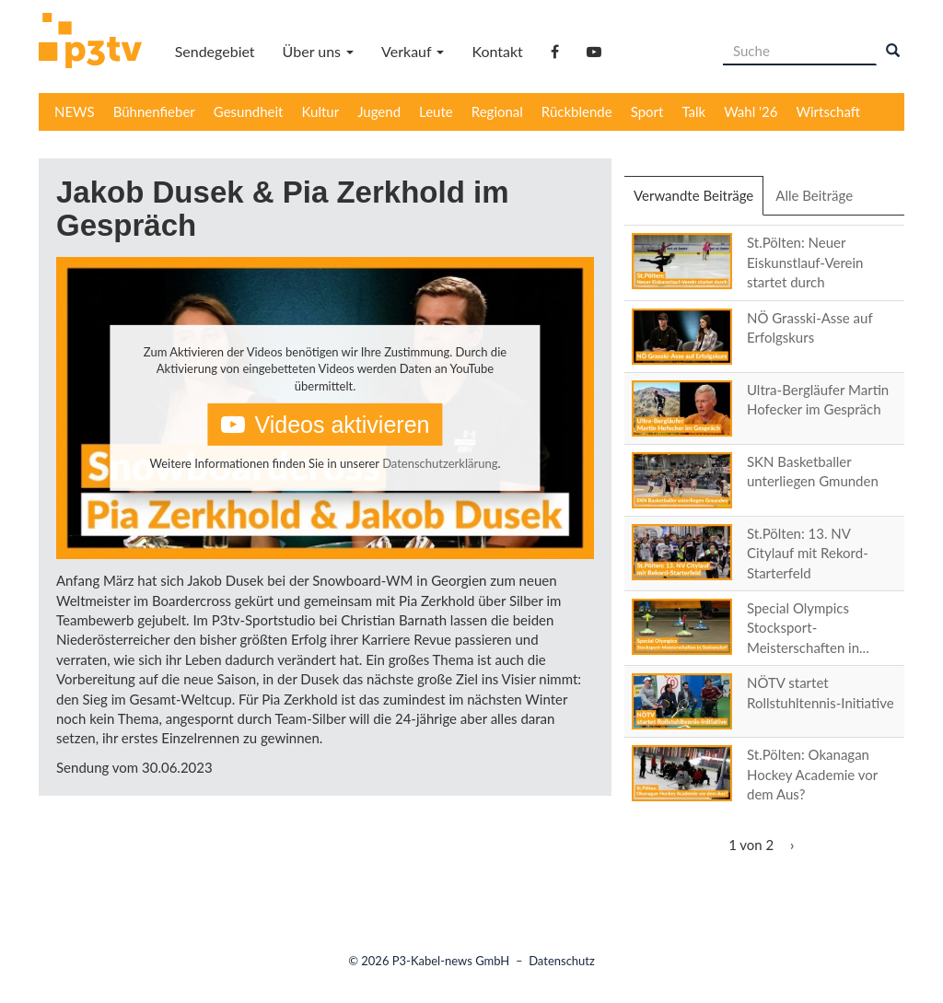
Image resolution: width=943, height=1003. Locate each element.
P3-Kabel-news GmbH (451, 960)
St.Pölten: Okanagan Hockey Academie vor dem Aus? (812, 774)
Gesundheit (249, 111)
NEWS (74, 111)
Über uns (318, 51)
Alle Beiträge (814, 195)
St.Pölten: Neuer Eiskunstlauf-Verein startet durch (805, 262)
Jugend (379, 111)
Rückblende (576, 111)
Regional (497, 111)
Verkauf (412, 51)
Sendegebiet (215, 51)
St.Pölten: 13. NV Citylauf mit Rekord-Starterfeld (807, 553)
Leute (436, 111)
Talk (693, 111)
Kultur (321, 111)
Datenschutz (562, 960)
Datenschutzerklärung (439, 463)
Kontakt (497, 51)
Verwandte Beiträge (698, 201)
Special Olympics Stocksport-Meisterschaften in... (808, 628)
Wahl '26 (750, 111)
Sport (647, 111)
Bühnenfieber (154, 111)
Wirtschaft (829, 111)
